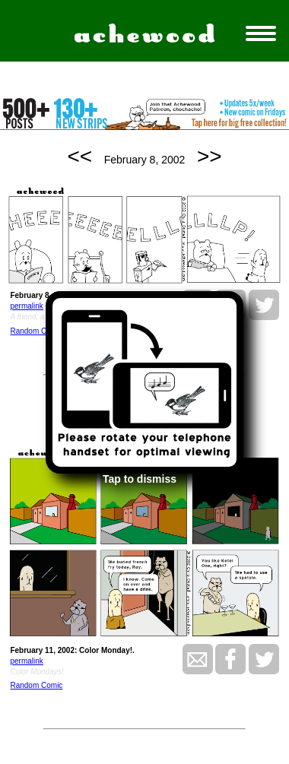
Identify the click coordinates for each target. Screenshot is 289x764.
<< (79, 156)
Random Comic (36, 331)
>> (209, 156)
